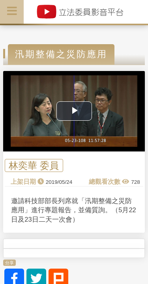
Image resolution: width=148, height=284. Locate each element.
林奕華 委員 (34, 165)
